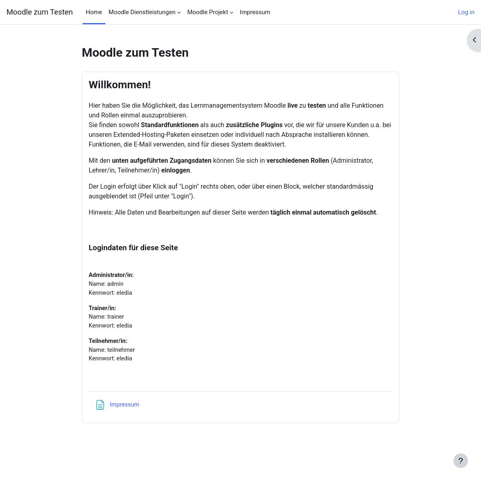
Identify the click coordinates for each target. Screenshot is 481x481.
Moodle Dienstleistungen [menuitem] (142, 12)
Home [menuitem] (94, 12)
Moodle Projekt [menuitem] (207, 12)
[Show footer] (460, 460)
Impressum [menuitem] (255, 12)
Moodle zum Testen (39, 12)
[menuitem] (89, 260)
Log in (466, 12)
